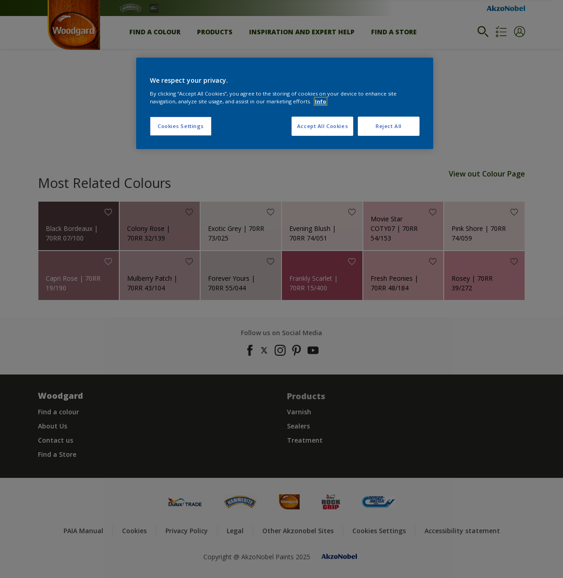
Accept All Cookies (322, 126)
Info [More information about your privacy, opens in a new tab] (320, 101)
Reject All (389, 126)
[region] (284, 103)
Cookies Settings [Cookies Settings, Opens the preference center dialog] (181, 126)
